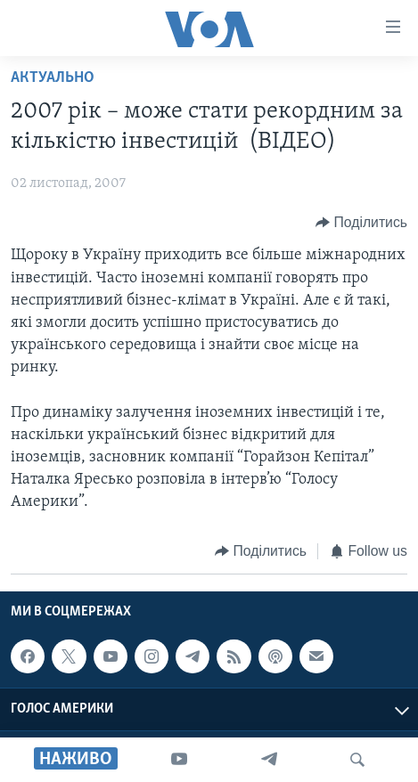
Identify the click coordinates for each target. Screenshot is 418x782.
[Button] (361, 222)
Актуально (52, 77)
